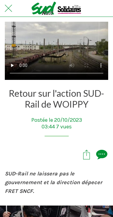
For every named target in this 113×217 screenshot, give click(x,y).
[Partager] (86, 154)
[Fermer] (8, 8)
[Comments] (101, 154)
